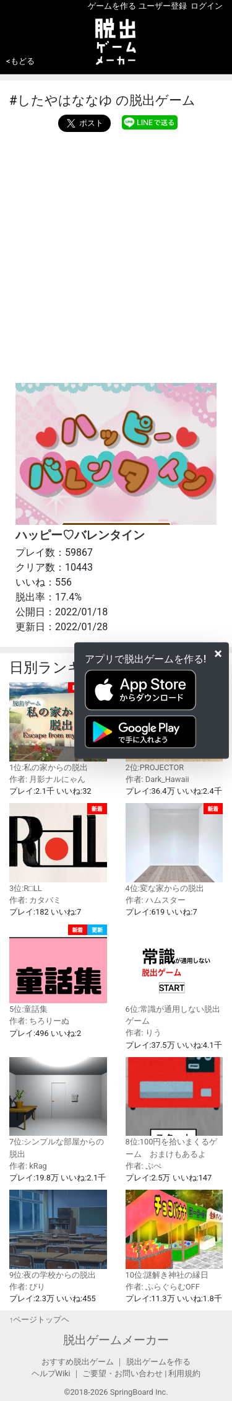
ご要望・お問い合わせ (122, 1373)
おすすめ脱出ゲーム (77, 1361)
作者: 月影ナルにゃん (47, 779)
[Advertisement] (116, 254)
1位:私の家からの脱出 (58, 727)
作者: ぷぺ (143, 1165)
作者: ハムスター (156, 900)
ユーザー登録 (163, 6)
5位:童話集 (58, 969)
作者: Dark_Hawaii (157, 779)
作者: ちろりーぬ (39, 1020)
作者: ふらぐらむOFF (163, 1286)
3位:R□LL (58, 848)
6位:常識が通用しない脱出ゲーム (174, 975)
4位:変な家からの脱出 (174, 848)
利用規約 (184, 1373)
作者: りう (143, 1032)
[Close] (218, 653)
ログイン (207, 6)
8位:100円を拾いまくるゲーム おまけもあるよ (174, 1108)
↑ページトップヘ (39, 1319)
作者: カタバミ (35, 900)
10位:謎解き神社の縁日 (174, 1235)
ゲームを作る (112, 6)
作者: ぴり (27, 1286)
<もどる (20, 61)
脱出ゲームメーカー (116, 1340)
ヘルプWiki (51, 1373)
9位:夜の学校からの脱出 (58, 1235)
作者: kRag (28, 1165)
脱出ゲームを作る (158, 1361)
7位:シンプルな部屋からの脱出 (58, 1108)
